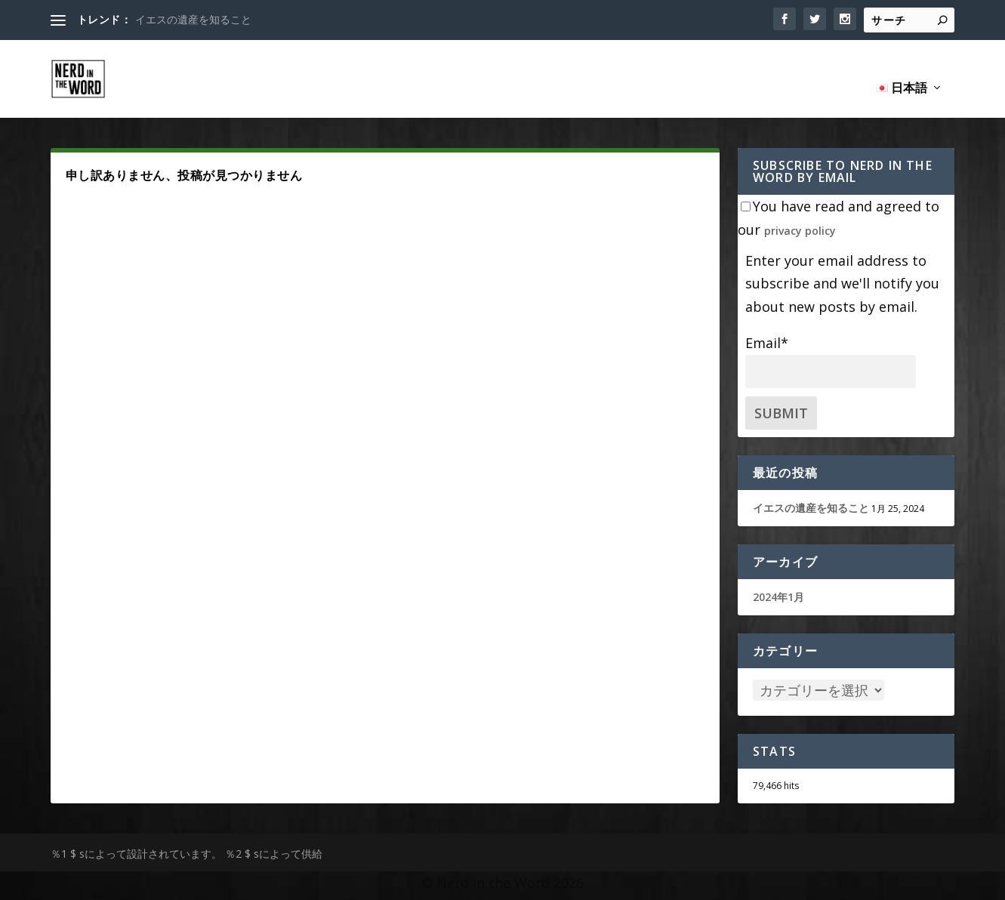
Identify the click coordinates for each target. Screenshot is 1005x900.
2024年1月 (778, 579)
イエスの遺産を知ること (193, 19)
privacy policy (800, 213)
